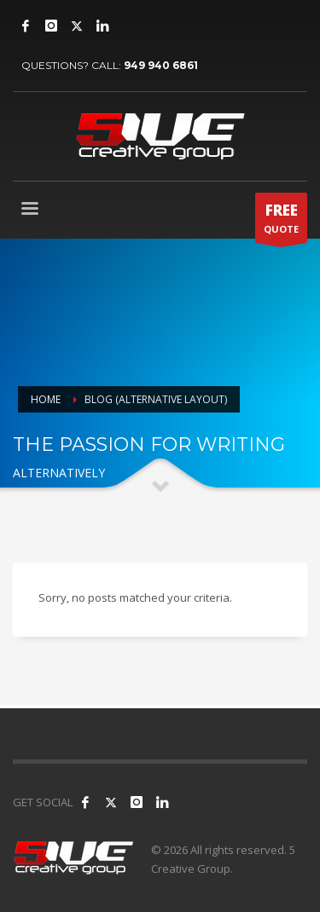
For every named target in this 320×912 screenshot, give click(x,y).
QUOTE (281, 221)
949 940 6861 (161, 65)
